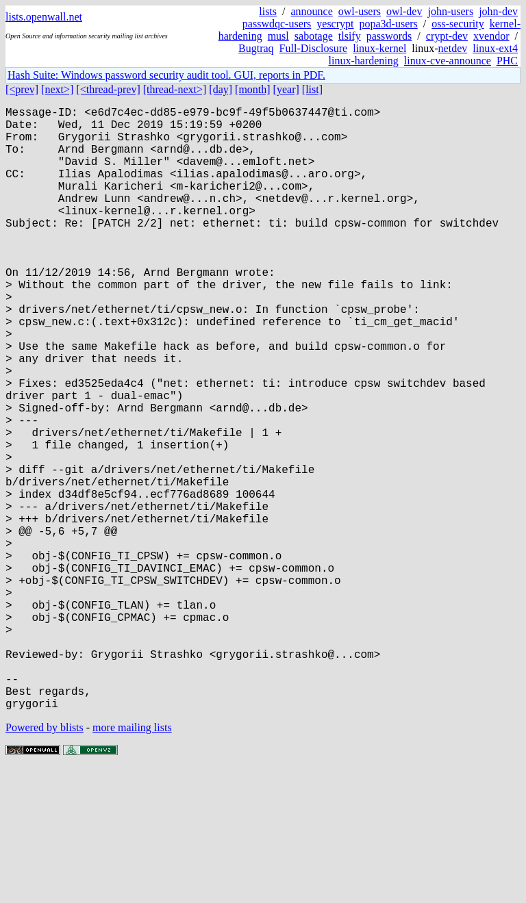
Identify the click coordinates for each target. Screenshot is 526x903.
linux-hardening (364, 60)
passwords (389, 36)
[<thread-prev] (108, 89)
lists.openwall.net (43, 17)
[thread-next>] (175, 89)
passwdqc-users (276, 23)
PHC (507, 60)
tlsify (349, 36)
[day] (220, 89)
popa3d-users (388, 23)
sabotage (314, 36)
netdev (453, 48)
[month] (253, 89)
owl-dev (404, 11)
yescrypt (334, 23)
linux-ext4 (495, 48)
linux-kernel (379, 48)
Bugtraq (256, 48)
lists (268, 11)
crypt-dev (447, 36)
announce (312, 11)
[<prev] (21, 89)
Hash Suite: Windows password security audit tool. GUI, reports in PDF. (166, 75)
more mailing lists (132, 861)
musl (278, 36)
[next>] (57, 89)
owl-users (359, 11)
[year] (286, 89)
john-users (450, 11)
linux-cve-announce (447, 60)
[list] (312, 89)
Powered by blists (44, 861)
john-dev (498, 11)
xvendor (491, 36)
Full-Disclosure (313, 48)
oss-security (457, 23)
